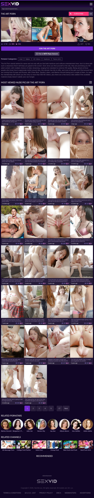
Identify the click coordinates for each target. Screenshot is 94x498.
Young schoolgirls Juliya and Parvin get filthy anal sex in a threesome (34, 240)
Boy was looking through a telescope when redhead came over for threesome (58, 320)
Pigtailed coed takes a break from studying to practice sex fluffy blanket (58, 360)
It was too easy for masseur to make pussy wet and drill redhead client (35, 280)
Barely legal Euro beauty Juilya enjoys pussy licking (12, 200)
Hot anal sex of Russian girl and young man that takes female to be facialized (35, 160)
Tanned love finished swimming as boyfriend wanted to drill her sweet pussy (11, 240)
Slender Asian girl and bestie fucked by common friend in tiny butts (35, 360)
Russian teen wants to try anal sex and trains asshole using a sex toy (35, 121)
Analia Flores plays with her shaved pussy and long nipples (11, 160)
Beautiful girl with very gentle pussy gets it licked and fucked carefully (57, 121)
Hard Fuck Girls (85, 450)
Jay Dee (53, 431)
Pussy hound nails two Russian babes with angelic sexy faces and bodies (12, 280)
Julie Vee (30, 431)
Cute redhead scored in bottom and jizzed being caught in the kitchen (34, 200)
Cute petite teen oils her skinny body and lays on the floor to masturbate (58, 200)
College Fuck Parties (24, 450)
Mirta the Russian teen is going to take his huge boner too (12, 400)
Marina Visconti (6, 431)
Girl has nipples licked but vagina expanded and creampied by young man (80, 280)
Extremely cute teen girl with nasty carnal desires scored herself (11, 360)
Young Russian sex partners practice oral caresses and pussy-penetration (58, 280)
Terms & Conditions (12, 493)
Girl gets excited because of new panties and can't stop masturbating (11, 320)
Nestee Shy (41, 431)
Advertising (85, 493)
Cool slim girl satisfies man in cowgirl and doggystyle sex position (81, 360)
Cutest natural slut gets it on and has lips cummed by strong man (12, 121)
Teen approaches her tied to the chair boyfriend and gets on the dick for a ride (35, 400)
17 (59, 408)
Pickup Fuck (55, 450)
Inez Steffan (76, 431)
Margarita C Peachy (18, 431)
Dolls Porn (39, 450)
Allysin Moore (64, 431)
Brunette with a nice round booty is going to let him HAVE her (80, 240)
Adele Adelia (87, 431)
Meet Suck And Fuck (70, 450)
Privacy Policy (46, 493)
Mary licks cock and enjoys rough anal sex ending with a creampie (58, 160)
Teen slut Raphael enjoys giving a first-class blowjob (81, 320)
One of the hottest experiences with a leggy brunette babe (81, 200)
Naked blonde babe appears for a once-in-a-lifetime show (80, 160)
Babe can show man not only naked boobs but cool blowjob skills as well (34, 320)
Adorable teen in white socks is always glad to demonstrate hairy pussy (58, 240)
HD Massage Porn (8, 450)
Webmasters (70, 493)
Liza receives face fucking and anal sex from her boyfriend (80, 121)
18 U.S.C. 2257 (30, 493)
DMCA (58, 493)
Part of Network (47, 54)
